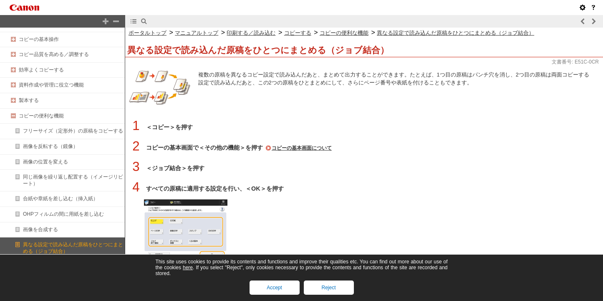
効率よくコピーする (41, 70)
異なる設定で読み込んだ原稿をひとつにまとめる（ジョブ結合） (455, 33)
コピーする (297, 33)
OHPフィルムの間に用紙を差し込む (63, 214)
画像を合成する (40, 229)
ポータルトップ (148, 33)
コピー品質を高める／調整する (54, 54)
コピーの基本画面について (302, 147)
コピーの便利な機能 (41, 116)
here (188, 267)
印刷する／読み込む (251, 33)
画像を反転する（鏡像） (50, 146)
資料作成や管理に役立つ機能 (51, 85)
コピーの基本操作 (39, 39)
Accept (274, 288)
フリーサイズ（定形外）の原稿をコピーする (73, 131)
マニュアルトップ (196, 33)
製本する (29, 100)
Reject (328, 288)
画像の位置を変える (45, 162)
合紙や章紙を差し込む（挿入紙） (60, 199)
